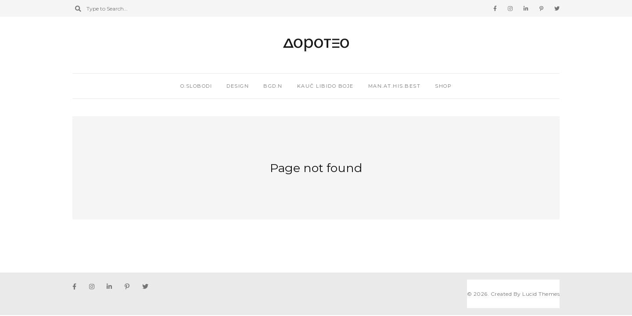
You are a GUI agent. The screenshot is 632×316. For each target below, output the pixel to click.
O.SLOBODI (196, 86)
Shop (443, 86)
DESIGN (237, 86)
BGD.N (273, 86)
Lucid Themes (541, 294)
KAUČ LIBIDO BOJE (325, 86)
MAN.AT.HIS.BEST (394, 86)
